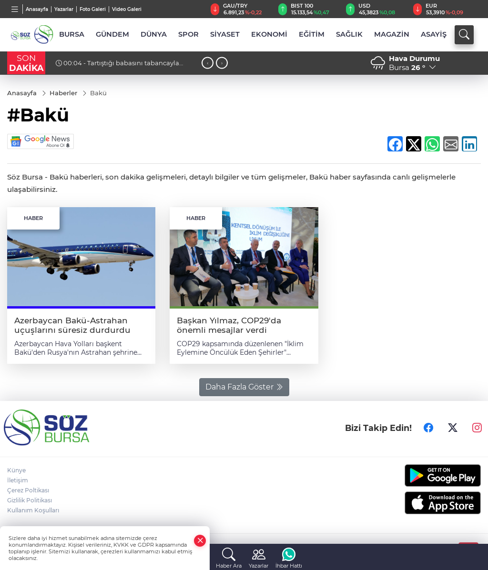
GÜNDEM (112, 34)
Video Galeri (127, 9)
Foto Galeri (93, 9)
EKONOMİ (269, 34)
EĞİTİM (312, 34)
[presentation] (208, 63)
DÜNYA (154, 34)
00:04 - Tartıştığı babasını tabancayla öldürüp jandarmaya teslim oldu (117, 66)
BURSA (71, 34)
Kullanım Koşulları (33, 510)
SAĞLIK (349, 34)
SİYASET (225, 34)
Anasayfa (37, 9)
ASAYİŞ (434, 34)
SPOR (188, 34)
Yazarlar (63, 9)
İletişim (17, 480)
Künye (16, 470)
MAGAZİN (391, 34)
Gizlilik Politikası (29, 500)
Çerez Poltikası (28, 490)
